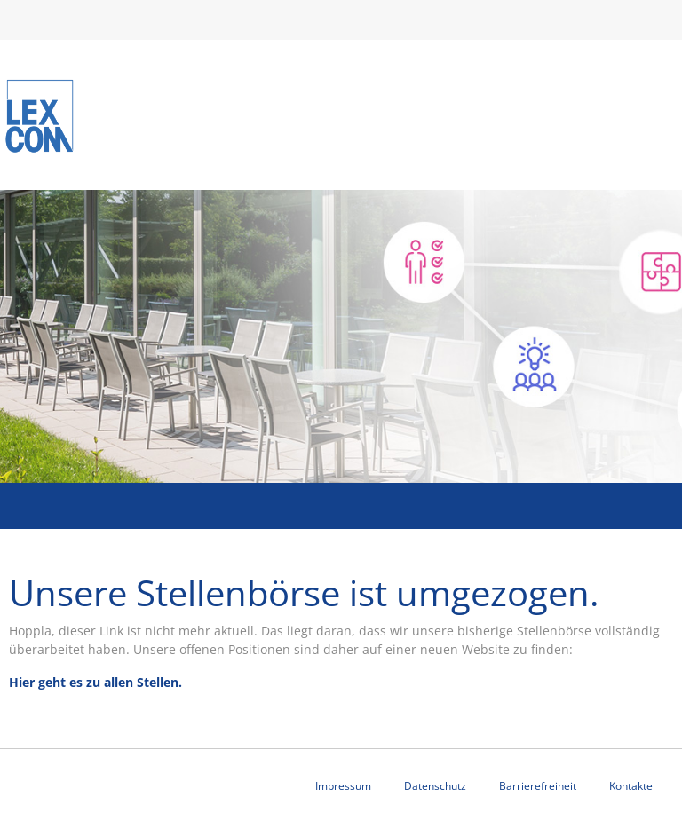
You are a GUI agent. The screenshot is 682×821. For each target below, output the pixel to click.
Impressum (343, 785)
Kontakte (631, 785)
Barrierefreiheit (537, 785)
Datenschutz (435, 785)
